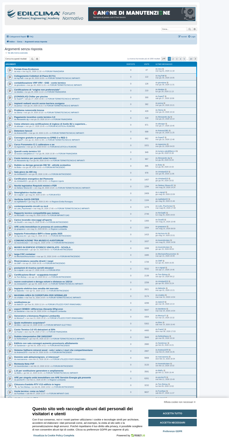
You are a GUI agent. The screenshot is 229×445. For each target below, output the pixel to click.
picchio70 (20, 380)
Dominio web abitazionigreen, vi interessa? (36, 357)
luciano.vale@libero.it (25, 154)
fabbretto (20, 291)
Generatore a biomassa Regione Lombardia (37, 316)
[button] (163, 59)
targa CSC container (24, 254)
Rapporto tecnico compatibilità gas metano (36, 213)
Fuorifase (20, 394)
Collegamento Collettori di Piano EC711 (35, 76)
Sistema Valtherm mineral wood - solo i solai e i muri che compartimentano (53, 350)
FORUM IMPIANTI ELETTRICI (58, 325)
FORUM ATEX (55, 195)
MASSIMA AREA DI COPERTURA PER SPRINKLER (40, 295)
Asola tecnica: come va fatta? (29, 391)
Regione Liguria (57, 181)
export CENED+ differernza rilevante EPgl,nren (38, 309)
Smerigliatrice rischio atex (28, 192)
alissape (20, 126)
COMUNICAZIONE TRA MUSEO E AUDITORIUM (38, 240)
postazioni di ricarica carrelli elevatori (34, 268)
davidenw (20, 311)
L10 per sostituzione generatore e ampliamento (38, 370)
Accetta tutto (172, 413)
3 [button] (176, 58)
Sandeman (21, 346)
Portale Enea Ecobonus (26, 69)
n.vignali (20, 195)
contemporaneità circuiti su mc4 (31, 206)
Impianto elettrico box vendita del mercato (36, 288)
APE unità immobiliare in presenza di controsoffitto (41, 227)
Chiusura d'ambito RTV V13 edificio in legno (37, 384)
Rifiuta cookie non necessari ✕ (180, 402)
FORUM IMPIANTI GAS (59, 215)
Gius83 (20, 222)
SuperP (20, 99)
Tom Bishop (21, 277)
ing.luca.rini (21, 236)
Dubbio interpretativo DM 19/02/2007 (33, 336)
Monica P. (21, 318)
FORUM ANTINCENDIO (55, 167)
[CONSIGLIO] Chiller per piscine (31, 96)
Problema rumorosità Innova (29, 110)
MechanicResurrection (26, 256)
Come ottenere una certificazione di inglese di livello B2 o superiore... (50, 124)
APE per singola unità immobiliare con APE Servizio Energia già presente (52, 377)
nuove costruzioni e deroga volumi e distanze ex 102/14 (43, 281)
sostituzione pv (22, 302)
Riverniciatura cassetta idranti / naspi (33, 261)
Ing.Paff (20, 78)
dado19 (20, 304)
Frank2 (19, 332)
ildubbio (20, 92)
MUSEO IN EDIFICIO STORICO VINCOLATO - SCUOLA (42, 247)
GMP (19, 263)
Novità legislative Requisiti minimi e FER (35, 185)
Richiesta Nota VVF (24, 364)
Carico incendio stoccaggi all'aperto (33, 220)
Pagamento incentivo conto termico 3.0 (34, 117)
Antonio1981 (22, 133)
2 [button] (173, 58)
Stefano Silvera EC (24, 188)
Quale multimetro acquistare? (29, 322)
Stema (19, 113)
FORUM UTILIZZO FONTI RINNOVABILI (64, 304)
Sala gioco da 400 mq (25, 172)
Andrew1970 (22, 352)
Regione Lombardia (59, 229)
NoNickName (22, 339)
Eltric (19, 325)
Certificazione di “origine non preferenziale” (37, 89)
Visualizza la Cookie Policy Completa (53, 435)
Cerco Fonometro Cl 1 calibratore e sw (34, 144)
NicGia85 (20, 215)
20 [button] (191, 58)
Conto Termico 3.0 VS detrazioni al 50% (34, 329)
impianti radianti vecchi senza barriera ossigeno (39, 103)
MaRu (19, 373)
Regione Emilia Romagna (62, 202)
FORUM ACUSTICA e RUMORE (61, 126)
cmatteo (20, 298)
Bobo (19, 167)
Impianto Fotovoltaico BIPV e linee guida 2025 (38, 233)
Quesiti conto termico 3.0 (27, 151)
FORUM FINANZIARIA (54, 71)
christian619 (22, 174)
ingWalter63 (21, 202)
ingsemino (21, 147)
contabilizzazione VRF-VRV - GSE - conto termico (40, 83)
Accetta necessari (172, 422)
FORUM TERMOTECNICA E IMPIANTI (64, 78)
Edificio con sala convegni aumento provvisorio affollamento (46, 343)
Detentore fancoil (23, 131)
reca (18, 71)
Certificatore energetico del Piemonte (33, 179)
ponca (19, 106)
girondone (21, 85)
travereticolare (22, 243)
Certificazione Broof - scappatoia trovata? (36, 274)
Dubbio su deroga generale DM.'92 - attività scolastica (42, 165)
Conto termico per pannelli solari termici (35, 158)
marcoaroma (22, 359)
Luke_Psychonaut (24, 208)
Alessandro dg (22, 119)
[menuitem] (30, 37)
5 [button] (184, 58)
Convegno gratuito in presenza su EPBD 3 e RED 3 (40, 137)
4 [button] (180, 58)
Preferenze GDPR (172, 431)
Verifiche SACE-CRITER (26, 199)
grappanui (21, 229)
